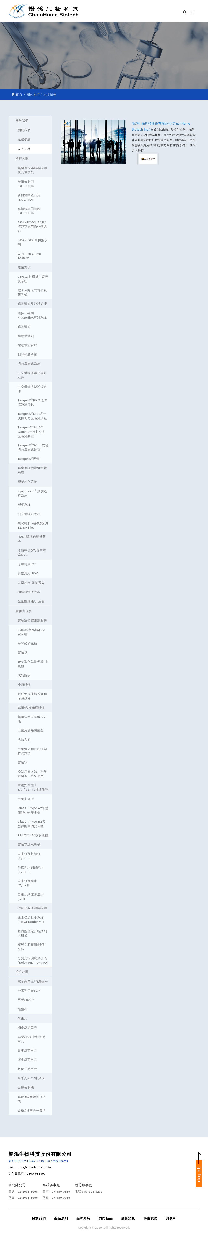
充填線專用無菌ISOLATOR (29, 211)
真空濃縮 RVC (28, 573)
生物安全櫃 (26, 799)
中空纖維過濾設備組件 (32, 389)
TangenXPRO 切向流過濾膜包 (33, 402)
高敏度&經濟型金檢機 (32, 1099)
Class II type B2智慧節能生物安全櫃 (32, 824)
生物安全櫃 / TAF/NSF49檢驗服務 (33, 787)
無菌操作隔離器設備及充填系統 (32, 170)
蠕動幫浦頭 (26, 336)
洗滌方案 (24, 739)
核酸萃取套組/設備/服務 (32, 946)
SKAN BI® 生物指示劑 (33, 242)
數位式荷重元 (27, 1069)
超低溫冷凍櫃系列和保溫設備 (32, 696)
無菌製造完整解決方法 (32, 719)
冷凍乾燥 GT (27, 564)
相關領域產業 (27, 354)
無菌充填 (24, 267)
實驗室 (22, 762)
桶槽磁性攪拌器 (29, 592)
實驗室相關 (24, 611)
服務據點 (24, 139)
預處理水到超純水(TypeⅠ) (31, 869)
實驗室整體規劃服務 (32, 620)
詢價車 (171, 1218)
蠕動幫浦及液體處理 (32, 303)
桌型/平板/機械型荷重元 (32, 1039)
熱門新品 (106, 1218)
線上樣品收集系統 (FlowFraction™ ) (31, 919)
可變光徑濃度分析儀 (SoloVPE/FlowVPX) (33, 960)
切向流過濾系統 (29, 363)
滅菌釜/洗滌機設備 (31, 707)
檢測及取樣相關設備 (32, 908)
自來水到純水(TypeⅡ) (27, 883)
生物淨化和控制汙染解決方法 (32, 751)
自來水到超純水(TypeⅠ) (29, 856)
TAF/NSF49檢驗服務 (33, 835)
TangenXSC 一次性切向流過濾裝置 (33, 447)
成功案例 (24, 675)
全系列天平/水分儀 (31, 1078)
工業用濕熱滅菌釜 (31, 730)
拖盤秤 (22, 1009)
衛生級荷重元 (27, 1059)
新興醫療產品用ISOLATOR (29, 197)
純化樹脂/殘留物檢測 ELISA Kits (33, 525)
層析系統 (24, 504)
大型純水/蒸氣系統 (31, 582)
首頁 (17, 94)
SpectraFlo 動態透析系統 (32, 493)
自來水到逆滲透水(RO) (31, 896)
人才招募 (24, 149)
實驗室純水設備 (29, 844)
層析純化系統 (27, 481)
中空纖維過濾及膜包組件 (32, 375)
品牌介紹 (83, 1218)
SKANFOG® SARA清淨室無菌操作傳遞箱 (32, 227)
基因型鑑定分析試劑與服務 (32, 933)
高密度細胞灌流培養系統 (32, 470)
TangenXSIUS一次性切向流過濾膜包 (32, 416)
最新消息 (128, 1218)
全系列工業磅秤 (29, 990)
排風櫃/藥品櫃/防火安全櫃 (32, 632)
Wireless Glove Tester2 (29, 256)
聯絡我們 (150, 1218)
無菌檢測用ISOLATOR (26, 183)
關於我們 (22, 120)
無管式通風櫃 (27, 643)
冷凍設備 (24, 684)
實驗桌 (22, 652)
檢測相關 (22, 971)
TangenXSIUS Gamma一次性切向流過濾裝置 (32, 431)
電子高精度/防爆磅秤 (33, 981)
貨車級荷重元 (27, 1050)
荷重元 (22, 1018)
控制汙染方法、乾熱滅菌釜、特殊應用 (32, 773)
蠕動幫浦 (24, 326)
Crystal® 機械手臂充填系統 (33, 279)
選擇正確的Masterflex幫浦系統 (32, 315)
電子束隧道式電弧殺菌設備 (32, 292)
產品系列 (61, 1218)
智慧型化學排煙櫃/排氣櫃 (33, 664)
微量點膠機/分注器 (31, 601)
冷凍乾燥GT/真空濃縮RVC (32, 552)
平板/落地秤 (26, 999)
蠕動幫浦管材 (27, 345)
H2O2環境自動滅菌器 (32, 539)
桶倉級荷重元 (27, 1027)
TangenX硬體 (29, 459)
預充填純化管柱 (29, 514)
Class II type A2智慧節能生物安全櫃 (33, 810)
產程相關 (22, 158)
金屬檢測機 (26, 1087)
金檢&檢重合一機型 (32, 1110)
